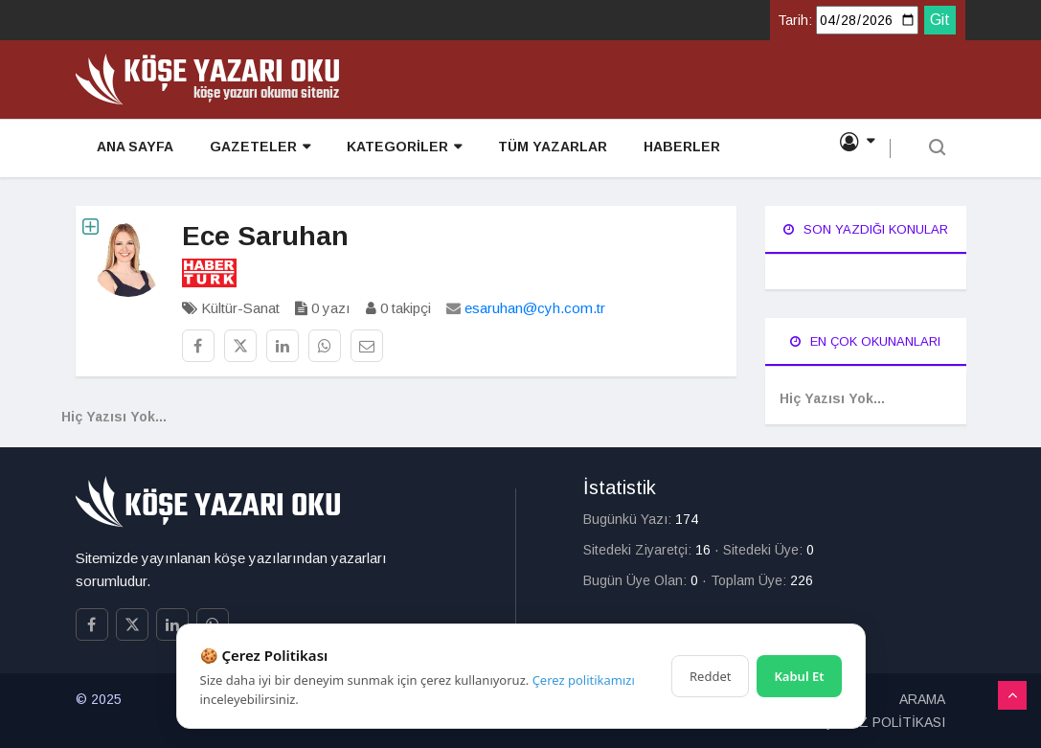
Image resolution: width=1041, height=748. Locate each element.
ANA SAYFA (129, 149)
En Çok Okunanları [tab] (865, 341)
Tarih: (795, 20)
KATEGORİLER (386, 150)
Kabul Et (799, 676)
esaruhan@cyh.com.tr (534, 308)
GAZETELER (248, 150)
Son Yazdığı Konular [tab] (865, 229)
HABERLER (653, 149)
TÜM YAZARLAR (529, 149)
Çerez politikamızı (583, 680)
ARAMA (922, 699)
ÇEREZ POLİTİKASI (884, 722)
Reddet (710, 676)
